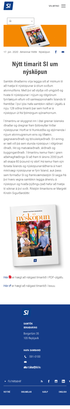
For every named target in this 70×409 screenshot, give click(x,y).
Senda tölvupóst (62, 51)
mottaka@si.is (35, 362)
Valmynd (64, 6)
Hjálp (45, 392)
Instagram (55, 381)
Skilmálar (26, 392)
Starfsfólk (34, 367)
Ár (10, 21)
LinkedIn (62, 381)
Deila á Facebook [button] (55, 51)
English (62, 392)
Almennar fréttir (28, 52)
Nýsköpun (44, 52)
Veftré (7, 392)
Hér (6, 277)
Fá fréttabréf (14, 381)
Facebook (48, 381)
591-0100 (34, 356)
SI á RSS (41, 381)
